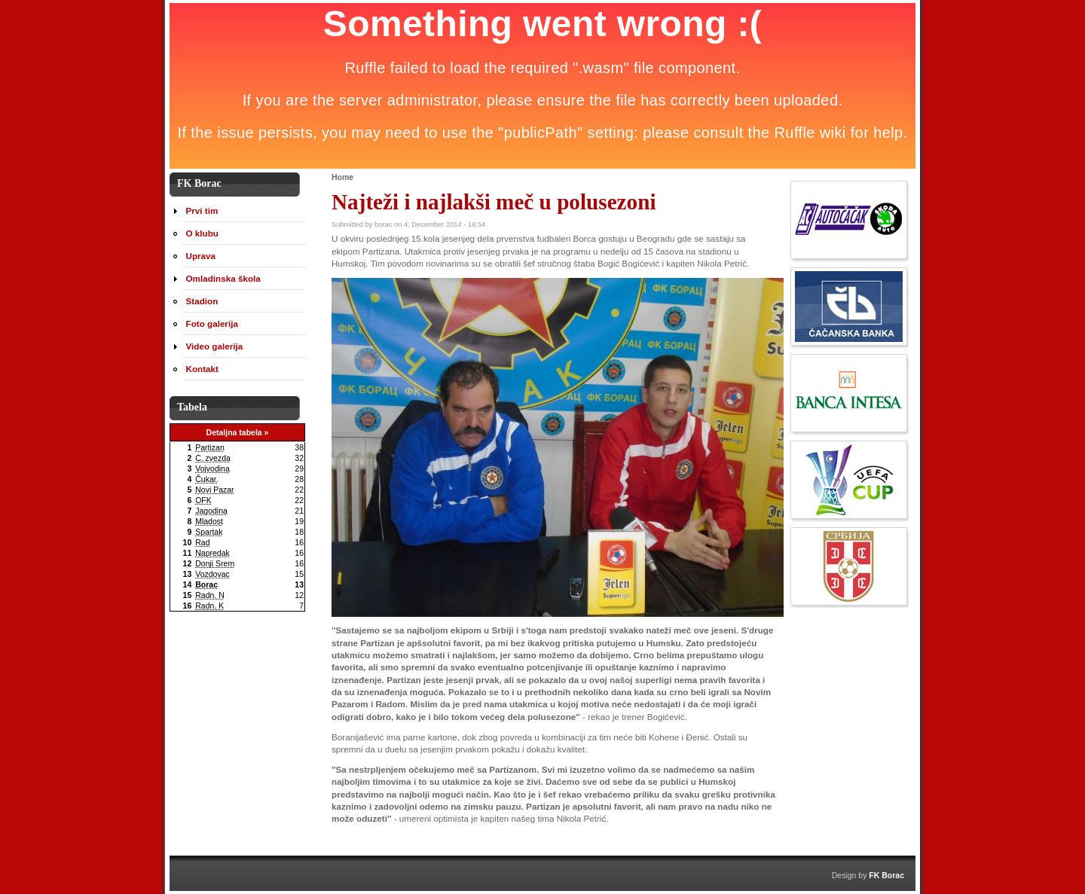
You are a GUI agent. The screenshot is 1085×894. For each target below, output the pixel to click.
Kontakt (202, 369)
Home (342, 177)
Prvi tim (202, 210)
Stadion (202, 301)
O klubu (202, 233)
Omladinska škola (223, 278)
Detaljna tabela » (237, 432)
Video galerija (214, 346)
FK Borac (886, 875)
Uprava (201, 256)
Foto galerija (212, 323)
